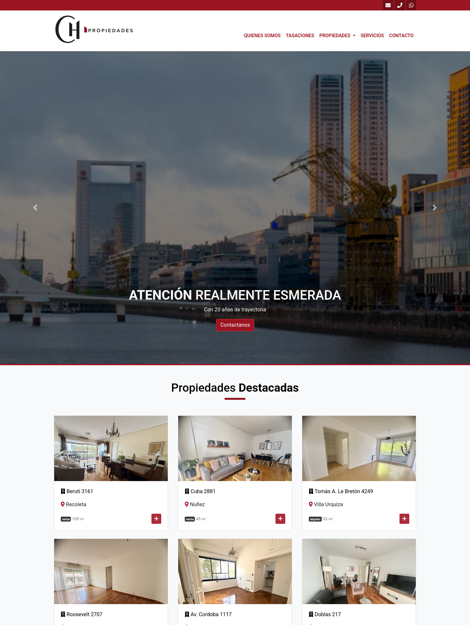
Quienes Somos (262, 36)
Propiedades (335, 36)
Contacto (401, 36)
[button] (35, 207)
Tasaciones (300, 36)
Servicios (372, 36)
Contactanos (235, 325)
